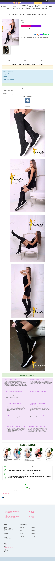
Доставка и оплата (36, 8)
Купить (26, 26)
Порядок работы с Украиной (10, 513)
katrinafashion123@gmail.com (9, 547)
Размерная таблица (8, 512)
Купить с (36, 26)
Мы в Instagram (31, 511)
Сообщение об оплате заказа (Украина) (12, 516)
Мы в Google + (31, 513)
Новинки (6, 510)
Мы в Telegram (31, 510)
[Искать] (1, 6)
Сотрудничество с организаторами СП (12, 511)
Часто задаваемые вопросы (10, 520)
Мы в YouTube (31, 516)
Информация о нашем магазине (10, 517)
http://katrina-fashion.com (8, 544)
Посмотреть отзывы (6, 493)
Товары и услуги (15, 8)
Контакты (28, 8)
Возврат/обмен (7, 515)
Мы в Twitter (31, 515)
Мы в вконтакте (31, 512)
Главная (7, 8)
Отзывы (6, 518)
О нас (23, 8)
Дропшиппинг (44, 8)
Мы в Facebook (31, 517)
